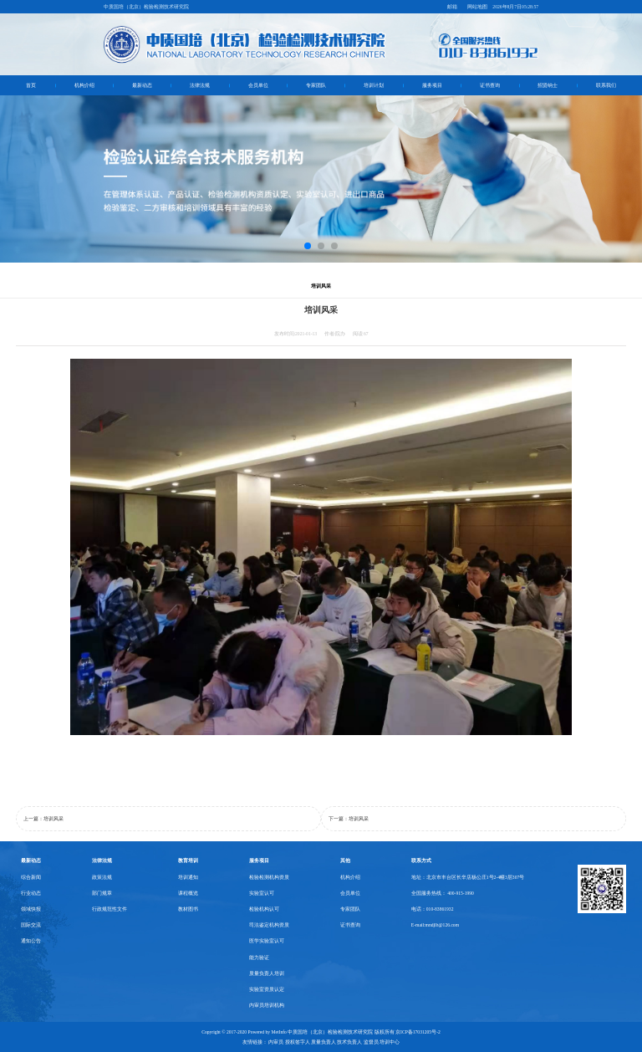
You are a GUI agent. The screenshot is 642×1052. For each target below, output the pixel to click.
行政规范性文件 (109, 909)
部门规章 (102, 893)
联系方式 (421, 860)
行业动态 (31, 893)
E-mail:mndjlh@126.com (435, 924)
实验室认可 (261, 893)
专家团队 (316, 85)
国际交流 (31, 924)
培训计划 (374, 85)
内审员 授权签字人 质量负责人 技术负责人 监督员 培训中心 (334, 1041)
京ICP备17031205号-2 (418, 1031)
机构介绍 (84, 85)
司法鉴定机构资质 (269, 924)
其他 (345, 860)
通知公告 (31, 940)
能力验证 (259, 957)
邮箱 (452, 6)
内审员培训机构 (266, 1005)
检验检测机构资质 (269, 877)
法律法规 (200, 85)
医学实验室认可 (266, 940)
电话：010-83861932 (432, 909)
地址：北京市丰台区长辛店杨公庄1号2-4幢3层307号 (467, 877)
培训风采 (321, 286)
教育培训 (188, 860)
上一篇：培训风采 (43, 818)
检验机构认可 (264, 909)
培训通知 (188, 877)
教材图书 (188, 909)
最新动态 (142, 85)
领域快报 (31, 909)
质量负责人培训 (266, 973)
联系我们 (606, 85)
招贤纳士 (548, 85)
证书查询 (490, 85)
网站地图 (477, 6)
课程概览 (188, 893)
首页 (31, 85)
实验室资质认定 (266, 989)
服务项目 (432, 85)
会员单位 (258, 85)
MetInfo (279, 1031)
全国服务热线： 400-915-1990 (442, 893)
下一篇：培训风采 (349, 818)
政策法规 (102, 877)
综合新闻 (31, 877)
